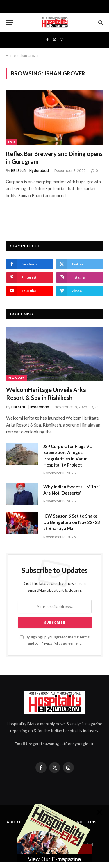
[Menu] (9, 22)
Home (11, 55)
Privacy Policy (51, 643)
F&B (11, 142)
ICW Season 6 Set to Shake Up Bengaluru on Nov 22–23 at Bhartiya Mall (71, 522)
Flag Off (16, 378)
